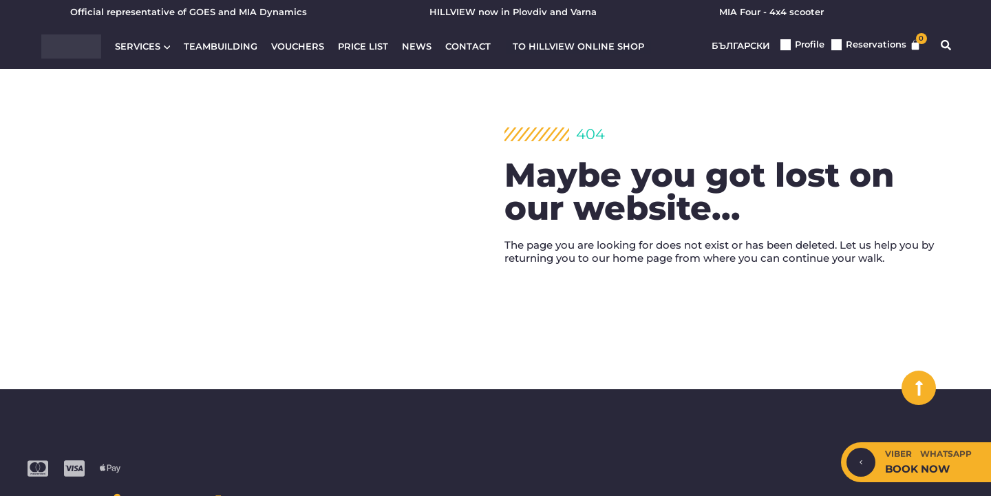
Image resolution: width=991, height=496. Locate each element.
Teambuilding (220, 47)
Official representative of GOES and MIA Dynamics (188, 12)
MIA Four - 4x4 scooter (771, 12)
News (416, 47)
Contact (468, 47)
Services (143, 47)
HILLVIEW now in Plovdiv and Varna (513, 12)
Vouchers (297, 47)
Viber (898, 453)
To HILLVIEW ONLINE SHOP (578, 46)
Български (741, 46)
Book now (917, 468)
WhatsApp (946, 453)
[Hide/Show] (860, 462)
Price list (363, 47)
